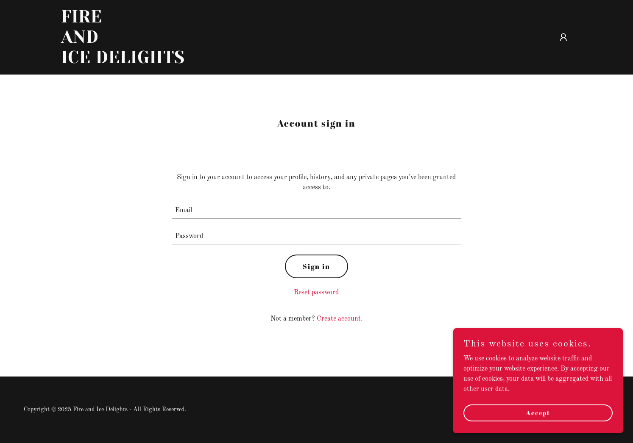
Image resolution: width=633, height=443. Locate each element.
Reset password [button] (316, 292)
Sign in (316, 266)
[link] (150, 61)
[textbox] (316, 211)
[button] (563, 37)
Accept (538, 413)
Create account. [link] (340, 319)
